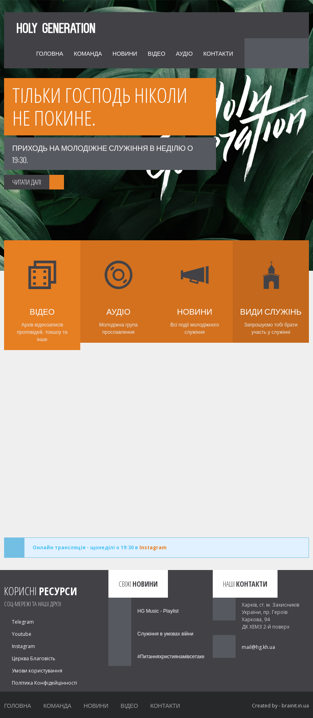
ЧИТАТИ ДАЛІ (26, 182)
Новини (124, 53)
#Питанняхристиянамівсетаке (171, 656)
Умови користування (37, 670)
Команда (88, 53)
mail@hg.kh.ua (258, 647)
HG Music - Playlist (158, 611)
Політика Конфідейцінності (44, 682)
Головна (49, 53)
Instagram (153, 547)
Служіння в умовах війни (165, 634)
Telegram (23, 621)
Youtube (21, 634)
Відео (156, 53)
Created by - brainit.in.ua (280, 705)
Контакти (218, 53)
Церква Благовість (33, 658)
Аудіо (184, 53)
